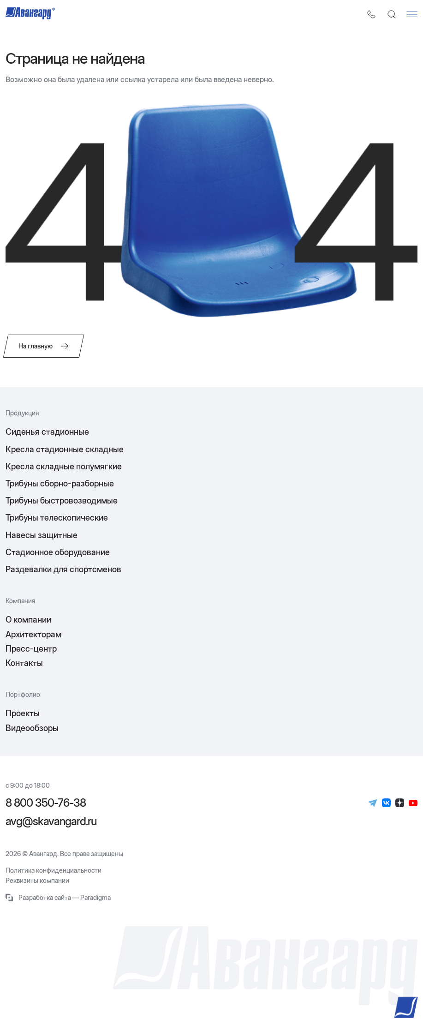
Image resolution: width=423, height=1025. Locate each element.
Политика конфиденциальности (53, 870)
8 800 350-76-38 (46, 803)
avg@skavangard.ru (51, 821)
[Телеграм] (373, 803)
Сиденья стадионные (47, 432)
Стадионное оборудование (58, 552)
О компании (28, 619)
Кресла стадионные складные (65, 449)
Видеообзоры (32, 728)
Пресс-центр (31, 648)
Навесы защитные (41, 535)
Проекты (23, 713)
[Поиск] (391, 14)
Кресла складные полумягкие (64, 466)
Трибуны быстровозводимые (62, 500)
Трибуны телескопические (57, 517)
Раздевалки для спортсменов (63, 569)
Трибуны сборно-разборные (60, 483)
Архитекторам (33, 634)
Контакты (24, 663)
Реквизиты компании (37, 880)
